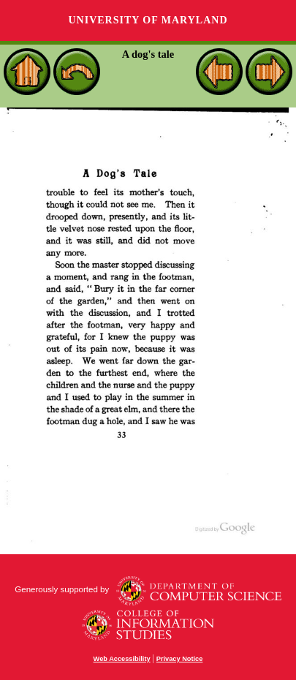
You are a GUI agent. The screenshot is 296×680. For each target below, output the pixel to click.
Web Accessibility (122, 658)
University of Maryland (147, 20)
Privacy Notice (179, 658)
